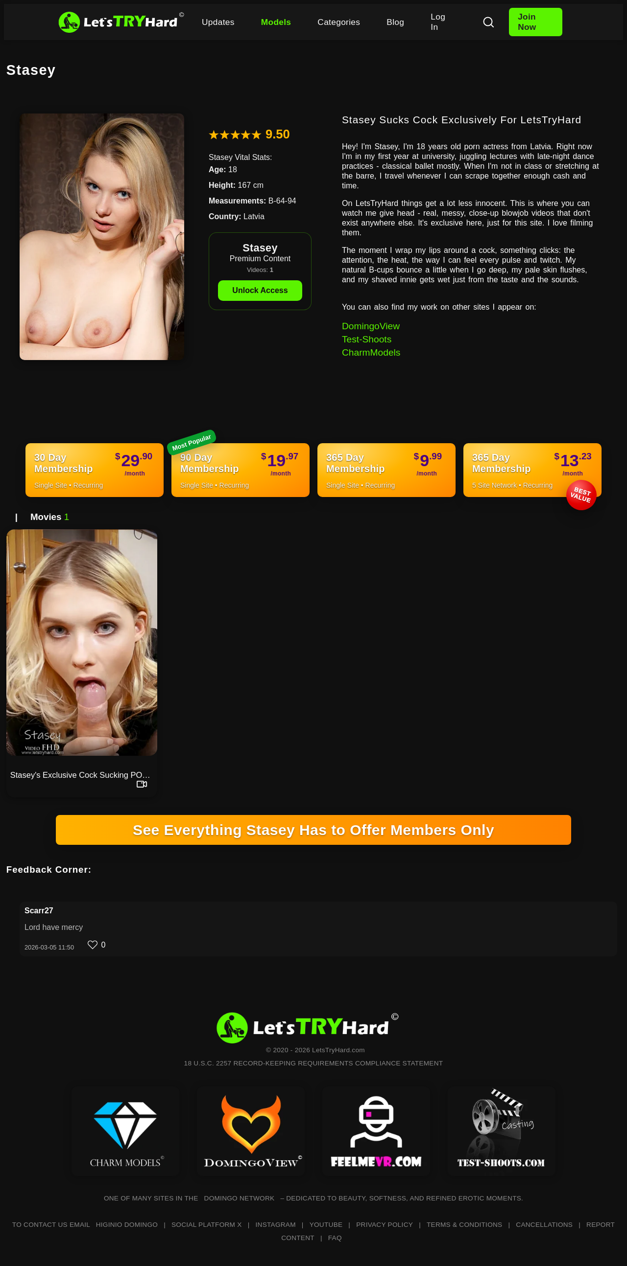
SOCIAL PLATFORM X (206, 1224)
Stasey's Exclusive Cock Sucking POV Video (83, 774)
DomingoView (371, 326)
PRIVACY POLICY (384, 1224)
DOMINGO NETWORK (239, 1198)
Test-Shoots (366, 339)
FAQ (335, 1238)
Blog (395, 22)
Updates (218, 22)
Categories (338, 22)
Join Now (527, 22)
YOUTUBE (326, 1224)
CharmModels (371, 352)
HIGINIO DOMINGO (127, 1224)
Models (276, 22)
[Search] (488, 22)
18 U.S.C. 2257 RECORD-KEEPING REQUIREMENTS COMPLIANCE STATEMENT (313, 1063)
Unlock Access (260, 290)
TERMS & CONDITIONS (464, 1224)
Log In (438, 22)
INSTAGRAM (276, 1224)
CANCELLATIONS (544, 1224)
